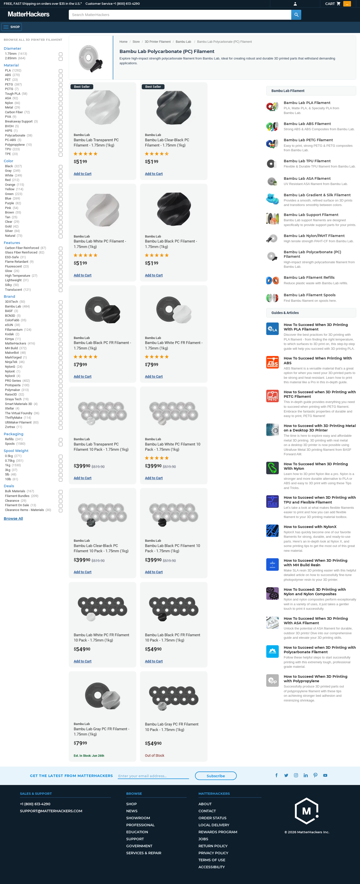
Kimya (13, 339)
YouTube (325, 775)
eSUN (12, 325)
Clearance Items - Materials (28, 510)
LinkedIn (305, 775)
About (205, 804)
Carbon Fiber (17, 112)
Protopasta (17, 385)
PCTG (12, 89)
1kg (13, 465)
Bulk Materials (19, 491)
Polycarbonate (18, 135)
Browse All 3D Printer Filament (33, 40)
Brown (13, 212)
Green (13, 194)
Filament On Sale (20, 505)
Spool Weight (16, 450)
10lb (11, 479)
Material (11, 65)
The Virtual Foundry (22, 413)
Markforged (16, 357)
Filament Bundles (21, 496)
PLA (13, 70)
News (132, 811)
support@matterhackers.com (51, 811)
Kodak (12, 334)
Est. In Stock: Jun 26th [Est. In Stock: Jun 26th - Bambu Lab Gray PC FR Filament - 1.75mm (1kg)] (89, 756)
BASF (11, 311)
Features (12, 242)
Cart (338, 3)
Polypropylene (18, 144)
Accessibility (211, 867)
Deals (9, 486)
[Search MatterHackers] (296, 15)
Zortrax (13, 427)
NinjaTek (15, 362)
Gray (12, 170)
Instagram (296, 775)
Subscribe (216, 776)
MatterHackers (20, 343)
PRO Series (17, 380)
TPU (12, 149)
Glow (12, 271)
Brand (9, 296)
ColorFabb (15, 320)
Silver (12, 231)
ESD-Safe (15, 257)
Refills (14, 439)
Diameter (12, 48)
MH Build (16, 348)
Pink (11, 208)
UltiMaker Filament (22, 422)
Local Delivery (213, 825)
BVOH (12, 126)
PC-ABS (13, 140)
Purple (13, 203)
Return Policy (213, 846)
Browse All (13, 518)
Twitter (286, 775)
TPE (11, 154)
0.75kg (14, 460)
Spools (15, 444)
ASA (11, 98)
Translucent (18, 290)
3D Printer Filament (157, 42)
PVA (10, 116)
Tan (11, 217)
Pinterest (315, 775)
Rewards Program (217, 832)
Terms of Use (211, 860)
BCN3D (13, 316)
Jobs (203, 839)
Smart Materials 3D (21, 404)
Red (12, 180)
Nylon (12, 103)
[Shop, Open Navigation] (11, 27)
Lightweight (17, 280)
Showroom (138, 818)
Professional (140, 825)
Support (135, 839)
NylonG (13, 366)
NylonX (12, 376)
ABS (12, 75)
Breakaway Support (21, 121)
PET (11, 80)
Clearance (15, 500)
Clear (12, 222)
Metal (12, 107)
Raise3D (14, 394)
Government (139, 846)
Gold (12, 226)
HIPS (11, 130)
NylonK (12, 371)
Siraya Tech (17, 399)
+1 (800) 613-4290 (126, 4)
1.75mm (16, 54)
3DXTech (15, 302)
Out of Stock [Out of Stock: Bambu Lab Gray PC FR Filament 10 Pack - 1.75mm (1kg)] (154, 756)
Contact (207, 811)
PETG (13, 84)
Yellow (14, 189)
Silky (12, 285)
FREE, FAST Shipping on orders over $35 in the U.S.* (43, 4)
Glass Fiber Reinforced (24, 252)
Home (124, 42)
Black (13, 166)
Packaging (14, 434)
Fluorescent (17, 266)
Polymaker (17, 390)
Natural (13, 236)
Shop (131, 804)
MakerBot (15, 352)
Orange (14, 184)
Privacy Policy (213, 853)
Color (8, 161)
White (13, 175)
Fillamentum (18, 330)
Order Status (212, 818)
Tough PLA (16, 94)
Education (137, 832)
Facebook (276, 775)
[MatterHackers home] (29, 14)
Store (136, 42)
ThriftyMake (18, 418)
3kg (11, 470)
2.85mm (15, 58)
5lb (10, 474)
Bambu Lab (183, 42)
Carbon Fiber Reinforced (25, 248)
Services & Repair (143, 853)
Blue (12, 198)
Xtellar (12, 408)
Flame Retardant (19, 262)
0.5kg (13, 456)
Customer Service (99, 4)
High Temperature (21, 276)
